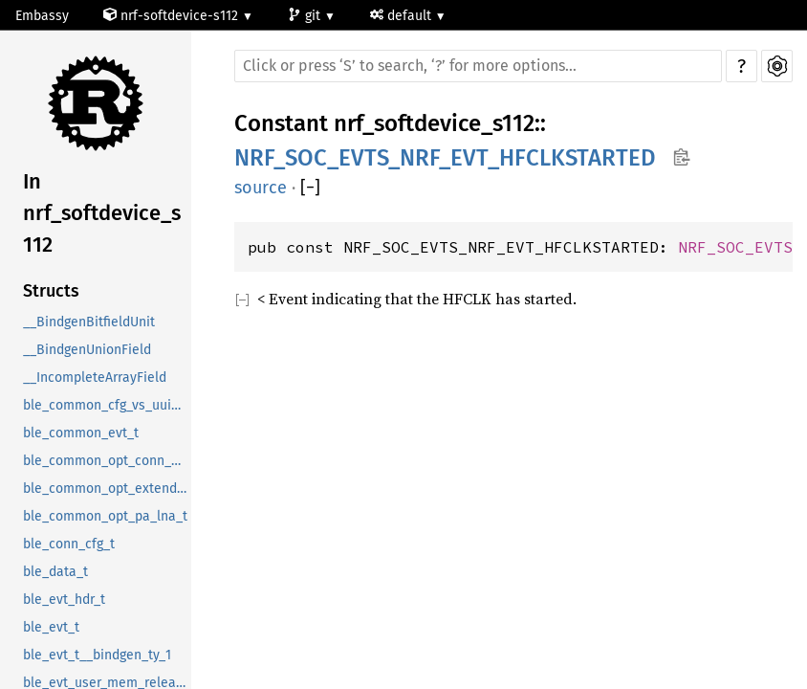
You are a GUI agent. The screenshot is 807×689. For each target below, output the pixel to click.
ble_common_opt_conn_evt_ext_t (107, 461)
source (260, 187)
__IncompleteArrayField (94, 377)
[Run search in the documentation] (478, 66)
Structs (51, 290)
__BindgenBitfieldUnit (89, 322)
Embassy (42, 16)
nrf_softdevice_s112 (434, 123)
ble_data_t (55, 572)
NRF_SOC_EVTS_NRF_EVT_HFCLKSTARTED (445, 157)
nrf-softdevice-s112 (172, 16)
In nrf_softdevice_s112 (102, 212)
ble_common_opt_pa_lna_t (105, 516)
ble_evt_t (51, 627)
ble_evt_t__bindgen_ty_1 (97, 655)
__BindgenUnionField (87, 350)
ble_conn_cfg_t (69, 544)
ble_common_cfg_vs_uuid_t (106, 405)
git (306, 16)
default (402, 16)
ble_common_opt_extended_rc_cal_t (107, 488)
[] (310, 188)
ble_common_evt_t (81, 433)
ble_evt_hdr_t (64, 599)
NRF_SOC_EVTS (735, 246)
